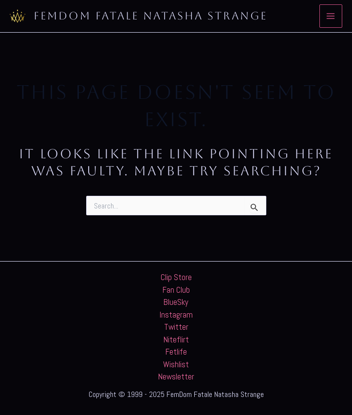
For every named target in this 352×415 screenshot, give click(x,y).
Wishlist (176, 364)
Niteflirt (176, 339)
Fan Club (176, 289)
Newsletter (176, 376)
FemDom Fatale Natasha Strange (150, 16)
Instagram (176, 314)
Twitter (176, 326)
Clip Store (176, 277)
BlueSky (176, 302)
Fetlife (176, 351)
